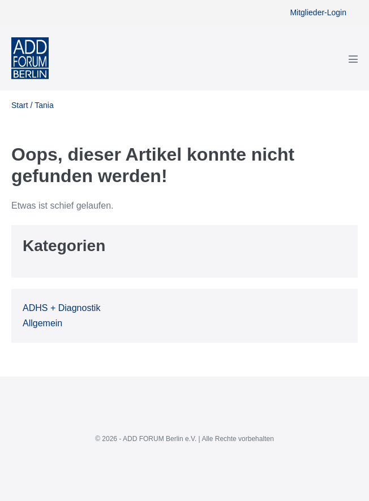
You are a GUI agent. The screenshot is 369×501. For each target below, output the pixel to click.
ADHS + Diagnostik (61, 308)
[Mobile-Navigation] (353, 58)
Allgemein (42, 323)
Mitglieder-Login (318, 12)
